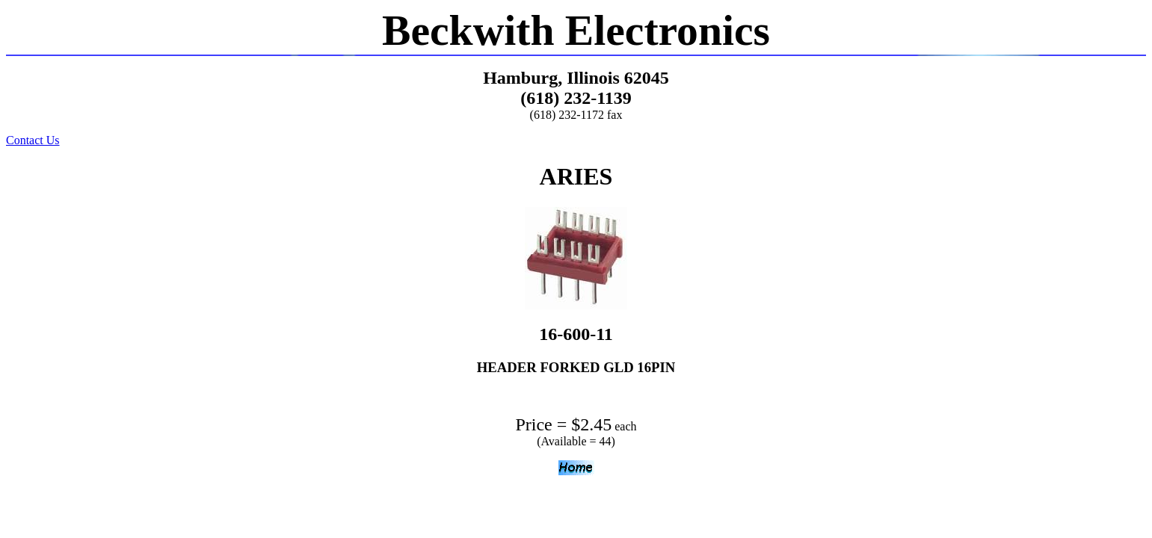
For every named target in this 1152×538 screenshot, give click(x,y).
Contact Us (33, 140)
